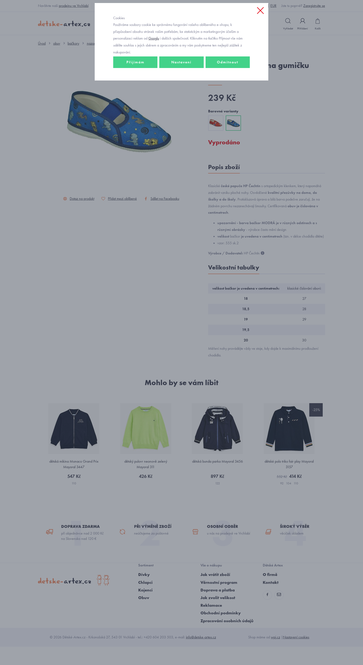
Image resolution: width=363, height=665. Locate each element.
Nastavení (181, 94)
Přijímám (135, 94)
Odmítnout (227, 94)
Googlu (153, 70)
